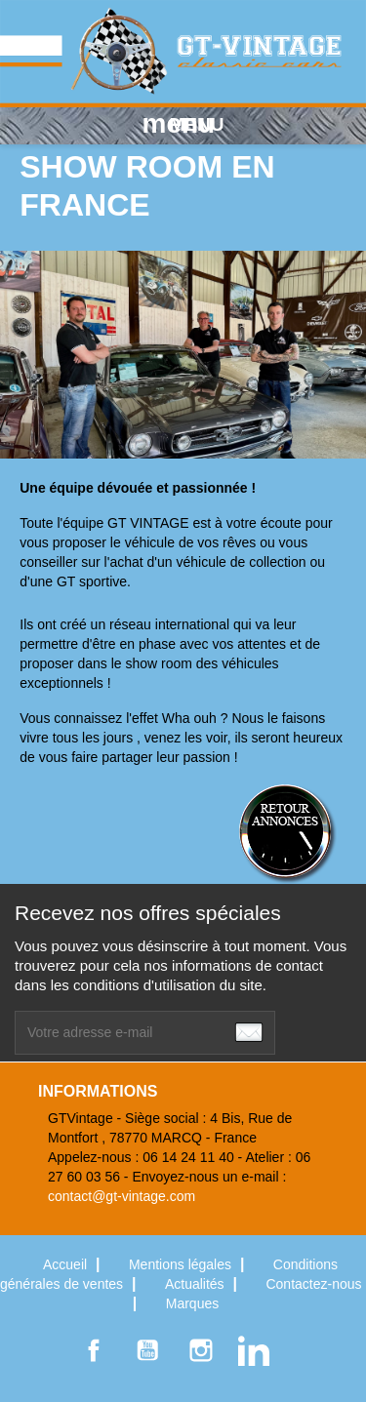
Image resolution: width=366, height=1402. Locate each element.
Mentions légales (182, 1264)
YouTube (147, 1350)
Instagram (201, 1350)
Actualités (196, 1284)
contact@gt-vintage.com (121, 1196)
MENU (183, 124)
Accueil (67, 1264)
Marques (192, 1303)
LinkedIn (253, 1350)
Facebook (93, 1350)
